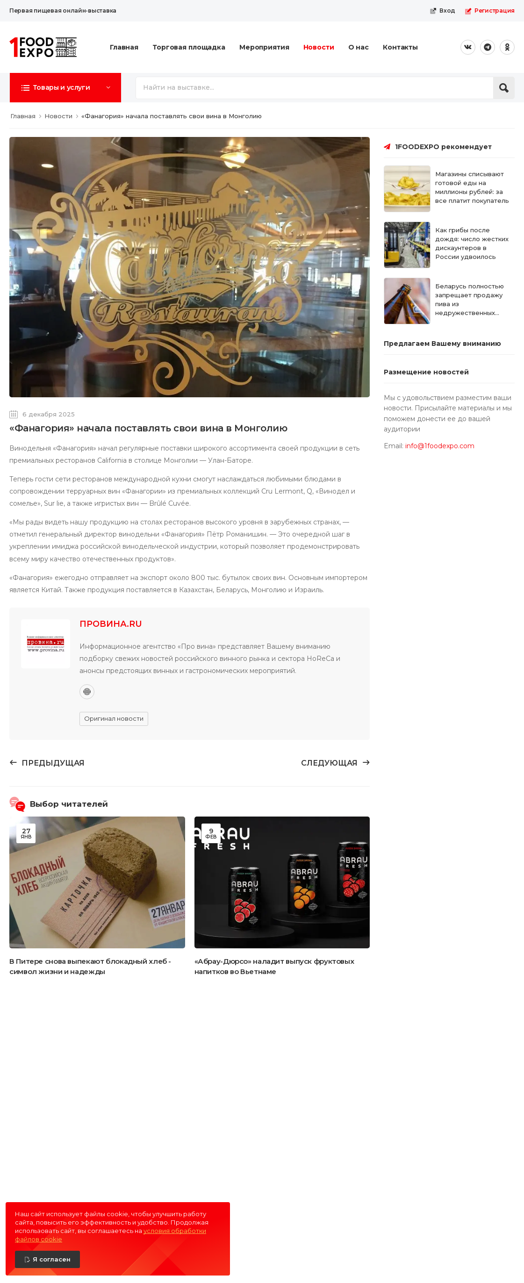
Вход (442, 10)
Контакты (400, 47)
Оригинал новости (114, 718)
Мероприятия (264, 47)
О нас (358, 47)
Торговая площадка (188, 47)
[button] (65, 87)
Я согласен (52, 1259)
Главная (124, 47)
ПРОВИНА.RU (110, 624)
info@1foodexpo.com (439, 446)
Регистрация (490, 10)
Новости (318, 47)
